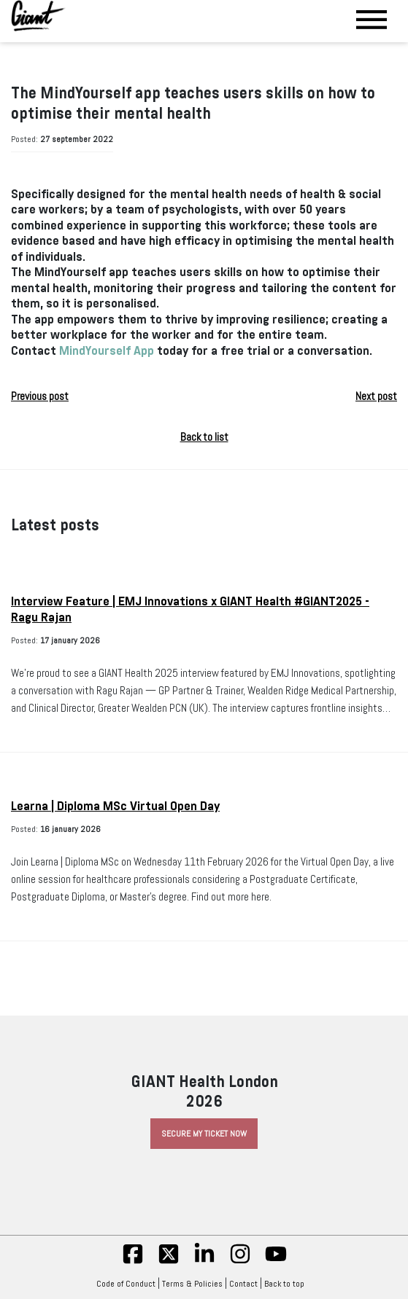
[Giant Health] (38, 15)
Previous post (40, 396)
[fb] (133, 1262)
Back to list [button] (204, 437)
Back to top (288, 1284)
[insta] (240, 1262)
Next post (376, 396)
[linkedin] (204, 1262)
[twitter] (168, 1262)
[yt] (276, 1262)
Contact (243, 1284)
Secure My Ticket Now (204, 1134)
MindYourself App (106, 350)
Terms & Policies (192, 1284)
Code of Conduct (125, 1284)
